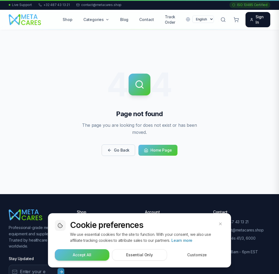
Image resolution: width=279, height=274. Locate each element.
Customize (197, 255)
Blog (124, 19)
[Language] (203, 19)
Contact (146, 19)
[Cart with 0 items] (236, 20)
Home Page (158, 150)
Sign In (257, 19)
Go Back (118, 150)
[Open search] (223, 20)
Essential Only (139, 255)
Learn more (181, 240)
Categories (96, 19)
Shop (67, 19)
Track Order (170, 19)
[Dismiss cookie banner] (220, 224)
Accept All (82, 255)
